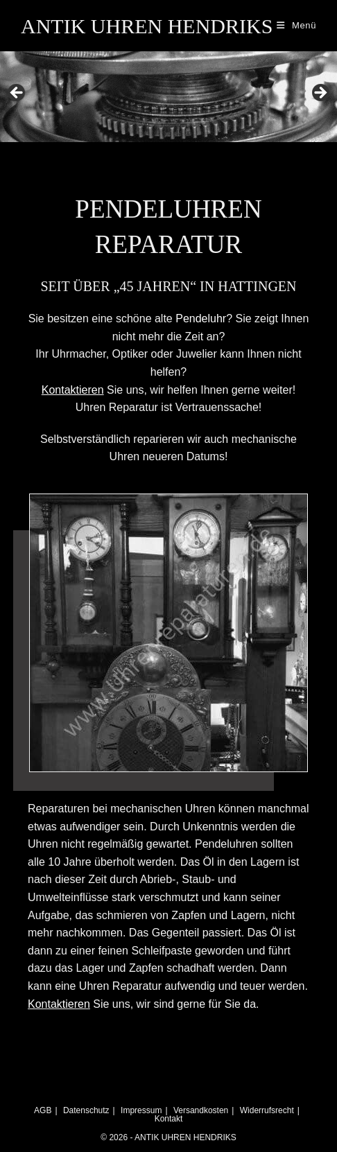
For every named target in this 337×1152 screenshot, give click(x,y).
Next (319, 93)
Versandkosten (200, 1110)
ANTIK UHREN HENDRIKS (147, 26)
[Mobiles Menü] (296, 25)
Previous (17, 93)
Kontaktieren (59, 1004)
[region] (168, 97)
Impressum (141, 1110)
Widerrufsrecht (267, 1110)
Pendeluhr (200, 318)
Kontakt (169, 1119)
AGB (42, 1110)
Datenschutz (86, 1110)
